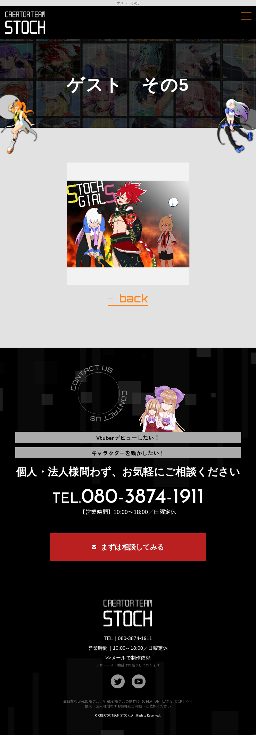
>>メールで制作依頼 (128, 658)
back (133, 298)
